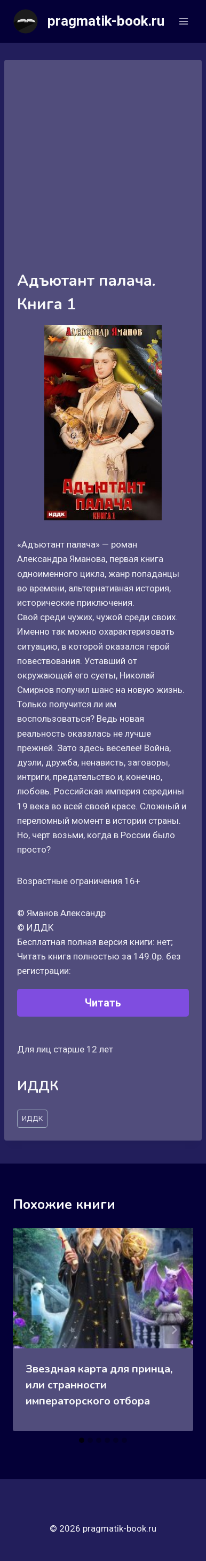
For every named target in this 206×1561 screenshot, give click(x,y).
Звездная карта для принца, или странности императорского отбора (99, 1385)
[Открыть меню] (183, 21)
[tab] (81, 1440)
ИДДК (32, 1118)
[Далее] (174, 1329)
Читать (103, 1002)
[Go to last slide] (32, 1329)
